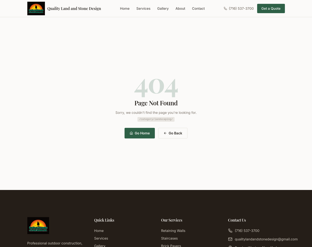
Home (125, 8)
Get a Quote (271, 8)
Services (143, 8)
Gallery (163, 8)
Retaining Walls (173, 231)
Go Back (173, 133)
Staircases (169, 238)
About (180, 8)
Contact (198, 8)
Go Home (140, 133)
